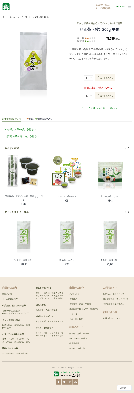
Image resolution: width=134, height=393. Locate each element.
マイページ (120, 6)
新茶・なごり (66, 260)
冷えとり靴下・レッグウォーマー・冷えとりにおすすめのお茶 (49, 334)
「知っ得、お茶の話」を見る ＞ (19, 129)
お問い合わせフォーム (113, 318)
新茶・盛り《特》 (110, 260)
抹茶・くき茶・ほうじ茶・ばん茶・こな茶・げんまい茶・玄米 (16, 340)
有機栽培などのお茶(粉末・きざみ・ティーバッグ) (15, 312)
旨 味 (80, 38)
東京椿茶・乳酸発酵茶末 (46, 309)
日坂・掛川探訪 (76, 319)
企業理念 (73, 299)
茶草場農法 (74, 343)
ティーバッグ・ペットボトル (15, 353)
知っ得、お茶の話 (77, 348)
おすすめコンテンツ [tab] (11, 118)
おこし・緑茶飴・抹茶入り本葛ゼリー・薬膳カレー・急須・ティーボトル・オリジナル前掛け (49, 295)
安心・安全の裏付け (78, 338)
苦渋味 (80, 41)
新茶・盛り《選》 (23, 260)
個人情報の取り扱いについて (115, 299)
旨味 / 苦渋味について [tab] (39, 118)
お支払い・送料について (114, 294)
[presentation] (125, 148)
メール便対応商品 (10, 299)
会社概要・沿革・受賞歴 (80, 304)
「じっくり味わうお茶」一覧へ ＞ (99, 108)
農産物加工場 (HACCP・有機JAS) (83, 309)
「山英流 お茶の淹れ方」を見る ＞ (21, 136)
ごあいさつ (74, 294)
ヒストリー (74, 314)
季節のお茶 (7, 294)
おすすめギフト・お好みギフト (49, 321)
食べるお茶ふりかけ (110, 196)
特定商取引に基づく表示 (114, 304)
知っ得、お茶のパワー (79, 333)
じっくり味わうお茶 (18, 17)
